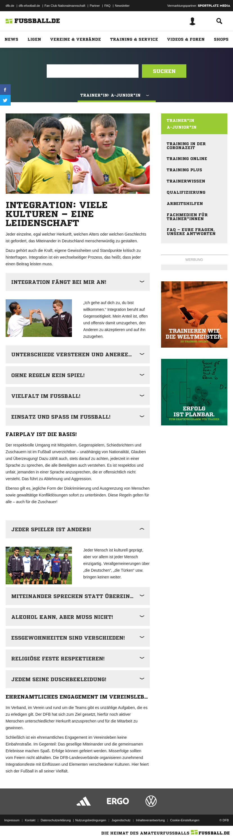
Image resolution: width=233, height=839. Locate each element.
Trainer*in (180, 120)
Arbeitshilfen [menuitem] (185, 204)
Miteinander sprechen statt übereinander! (80, 596)
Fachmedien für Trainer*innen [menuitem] (187, 217)
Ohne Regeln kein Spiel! (48, 375)
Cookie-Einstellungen (184, 820)
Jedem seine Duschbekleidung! (58, 679)
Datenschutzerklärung (56, 820)
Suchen (164, 71)
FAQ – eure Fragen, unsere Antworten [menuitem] (191, 232)
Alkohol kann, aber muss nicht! (62, 616)
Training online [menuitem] (187, 159)
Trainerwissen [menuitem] (186, 181)
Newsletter (122, 5)
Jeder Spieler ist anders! (51, 529)
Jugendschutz (121, 820)
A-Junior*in (181, 127)
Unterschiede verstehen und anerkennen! (78, 354)
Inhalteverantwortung (150, 820)
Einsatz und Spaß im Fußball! (60, 416)
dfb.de (10, 5)
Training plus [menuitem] (184, 170)
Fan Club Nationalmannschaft (64, 5)
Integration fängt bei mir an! (58, 281)
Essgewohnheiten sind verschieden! (68, 637)
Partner (95, 5)
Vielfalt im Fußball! (45, 395)
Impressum (11, 820)
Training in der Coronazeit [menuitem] (186, 146)
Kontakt (30, 820)
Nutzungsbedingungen (90, 820)
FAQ (107, 5)
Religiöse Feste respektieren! (58, 658)
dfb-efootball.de (29, 5)
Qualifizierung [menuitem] (186, 192)
